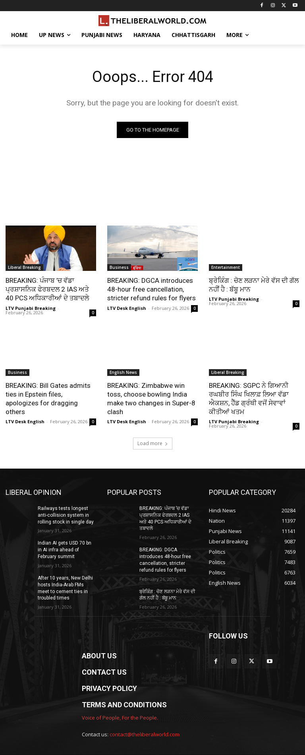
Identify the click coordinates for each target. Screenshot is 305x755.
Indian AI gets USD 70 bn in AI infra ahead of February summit (64, 549)
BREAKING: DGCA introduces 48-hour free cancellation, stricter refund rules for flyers (151, 289)
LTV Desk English (126, 308)
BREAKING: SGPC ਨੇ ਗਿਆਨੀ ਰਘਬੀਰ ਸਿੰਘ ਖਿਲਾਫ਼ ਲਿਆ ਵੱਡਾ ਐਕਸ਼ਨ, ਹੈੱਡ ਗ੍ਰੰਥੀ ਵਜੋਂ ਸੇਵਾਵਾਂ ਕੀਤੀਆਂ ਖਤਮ (249, 398)
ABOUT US (99, 656)
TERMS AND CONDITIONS (124, 705)
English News (123, 372)
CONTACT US (104, 672)
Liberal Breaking (24, 267)
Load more (152, 443)
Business (119, 267)
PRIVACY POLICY (109, 688)
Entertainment (225, 267)
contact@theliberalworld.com (145, 734)
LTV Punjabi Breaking (31, 308)
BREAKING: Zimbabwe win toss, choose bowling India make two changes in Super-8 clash (151, 398)
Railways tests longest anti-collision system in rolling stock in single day (66, 515)
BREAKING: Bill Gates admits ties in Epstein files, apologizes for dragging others (48, 398)
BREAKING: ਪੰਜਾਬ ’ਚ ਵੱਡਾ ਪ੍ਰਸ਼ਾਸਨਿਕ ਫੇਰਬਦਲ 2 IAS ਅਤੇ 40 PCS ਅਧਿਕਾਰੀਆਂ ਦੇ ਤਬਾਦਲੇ (47, 289)
